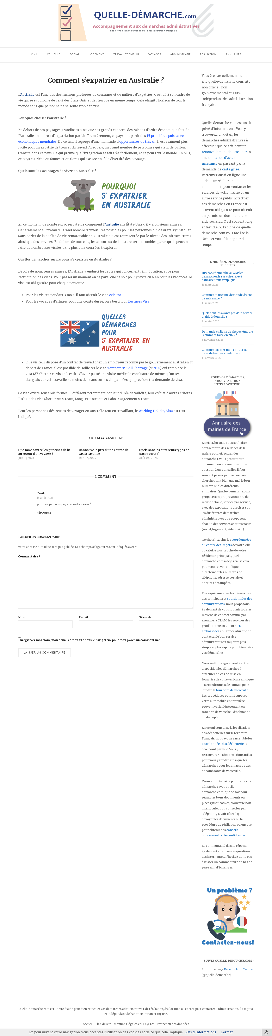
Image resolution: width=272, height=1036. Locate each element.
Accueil (88, 1024)
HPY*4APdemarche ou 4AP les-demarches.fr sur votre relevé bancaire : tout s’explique (223, 276)
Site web (145, 617)
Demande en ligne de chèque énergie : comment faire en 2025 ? (227, 333)
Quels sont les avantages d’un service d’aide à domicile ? (227, 314)
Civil (34, 54)
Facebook (231, 969)
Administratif (180, 54)
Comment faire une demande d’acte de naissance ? (227, 296)
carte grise (230, 169)
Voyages (154, 54)
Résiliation (208, 54)
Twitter (248, 969)
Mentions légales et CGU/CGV (134, 1024)
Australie (27, 94)
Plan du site (103, 1024)
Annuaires (233, 54)
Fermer (227, 1032)
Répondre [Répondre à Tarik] (44, 512)
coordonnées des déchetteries (223, 744)
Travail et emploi (126, 54)
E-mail (83, 617)
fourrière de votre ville (232, 690)
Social (75, 54)
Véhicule (54, 54)
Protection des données (173, 1024)
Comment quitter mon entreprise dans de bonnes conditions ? (224, 351)
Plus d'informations (200, 1032)
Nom (21, 617)
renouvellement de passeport (225, 152)
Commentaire (29, 556)
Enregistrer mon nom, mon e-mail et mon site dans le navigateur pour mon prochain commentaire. (89, 640)
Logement (96, 54)
